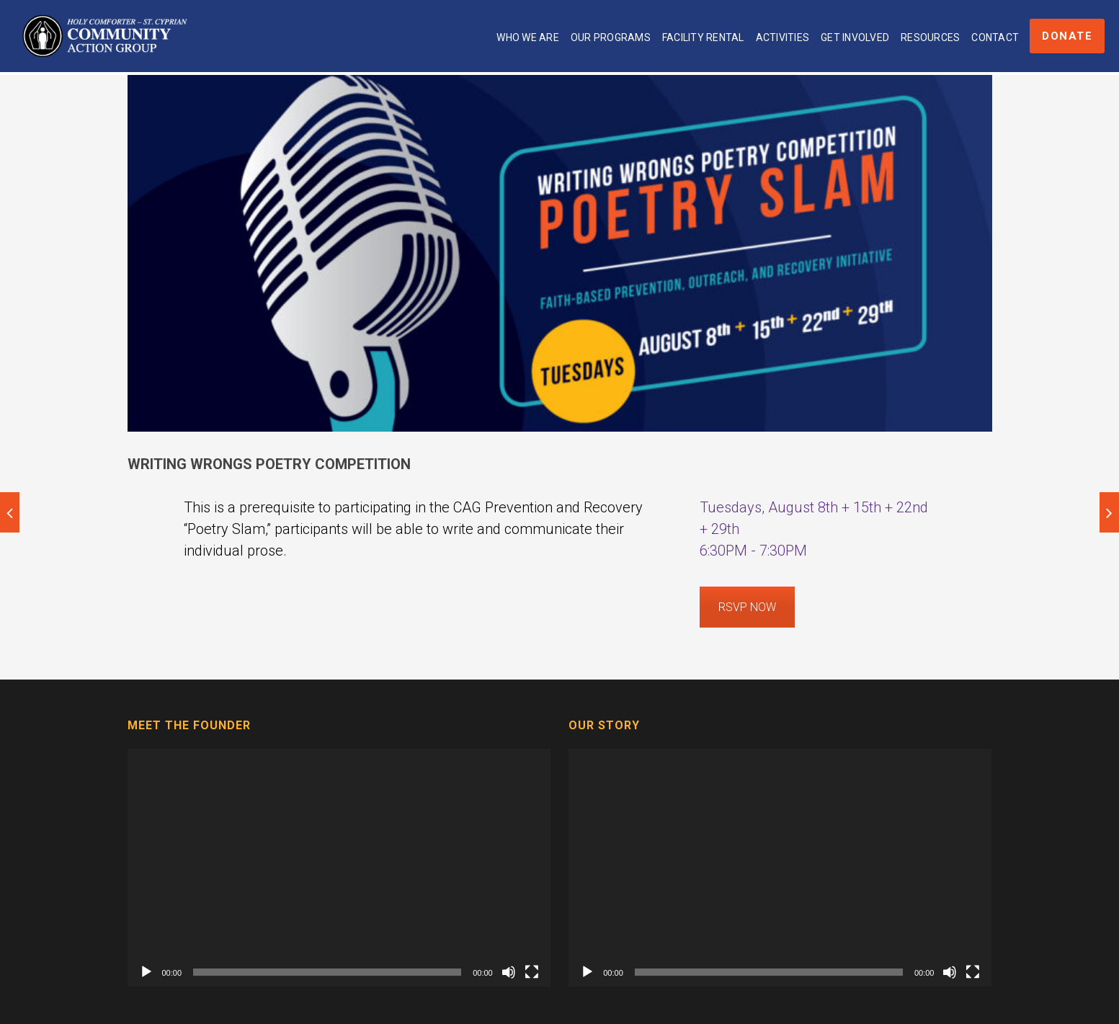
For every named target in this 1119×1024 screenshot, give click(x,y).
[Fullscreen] (532, 972)
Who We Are (527, 37)
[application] (339, 868)
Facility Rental (703, 37)
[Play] (146, 972)
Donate (1067, 36)
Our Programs (611, 37)
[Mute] (508, 972)
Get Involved (855, 37)
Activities (783, 37)
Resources (930, 37)
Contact (995, 37)
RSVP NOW (747, 607)
